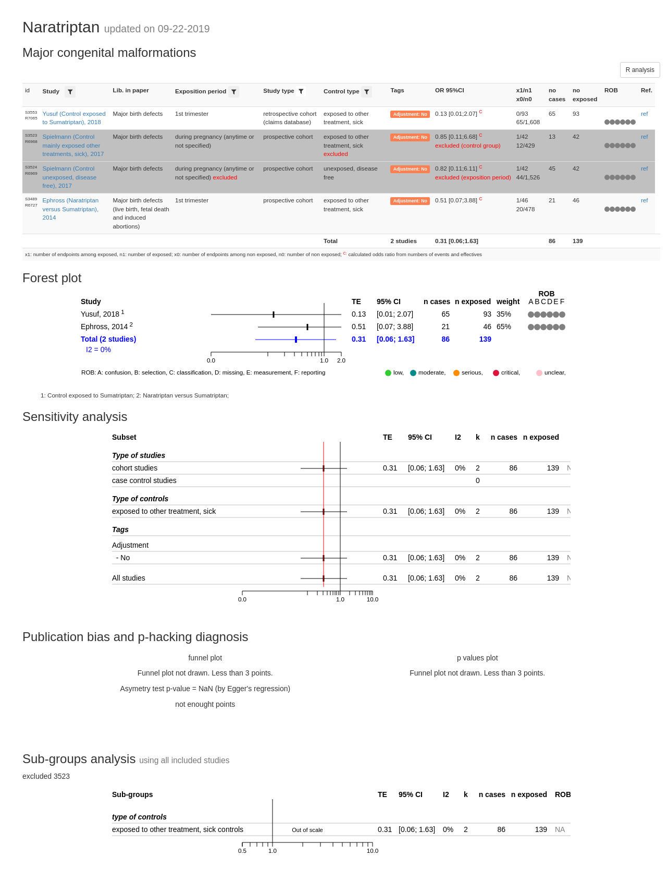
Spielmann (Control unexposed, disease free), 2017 (70, 177)
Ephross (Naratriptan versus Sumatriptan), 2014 (71, 209)
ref (644, 113)
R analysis (640, 70)
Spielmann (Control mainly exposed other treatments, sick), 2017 (73, 145)
